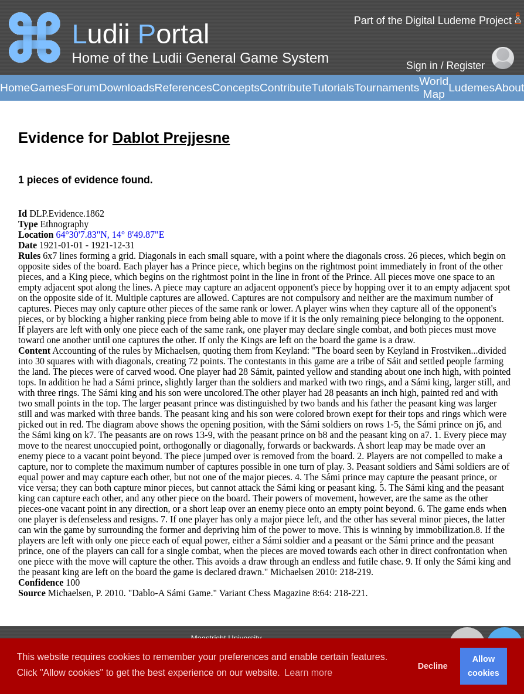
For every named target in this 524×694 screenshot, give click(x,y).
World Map (433, 87)
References (183, 87)
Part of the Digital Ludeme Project (433, 20)
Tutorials (332, 87)
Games (48, 87)
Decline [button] (433, 666)
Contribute (286, 87)
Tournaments (386, 87)
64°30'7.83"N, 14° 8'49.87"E (110, 235)
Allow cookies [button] (483, 666)
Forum (82, 87)
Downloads (127, 87)
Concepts (236, 87)
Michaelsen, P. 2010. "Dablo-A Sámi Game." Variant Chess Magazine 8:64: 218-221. (208, 593)
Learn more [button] (308, 673)
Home (15, 87)
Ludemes (471, 87)
